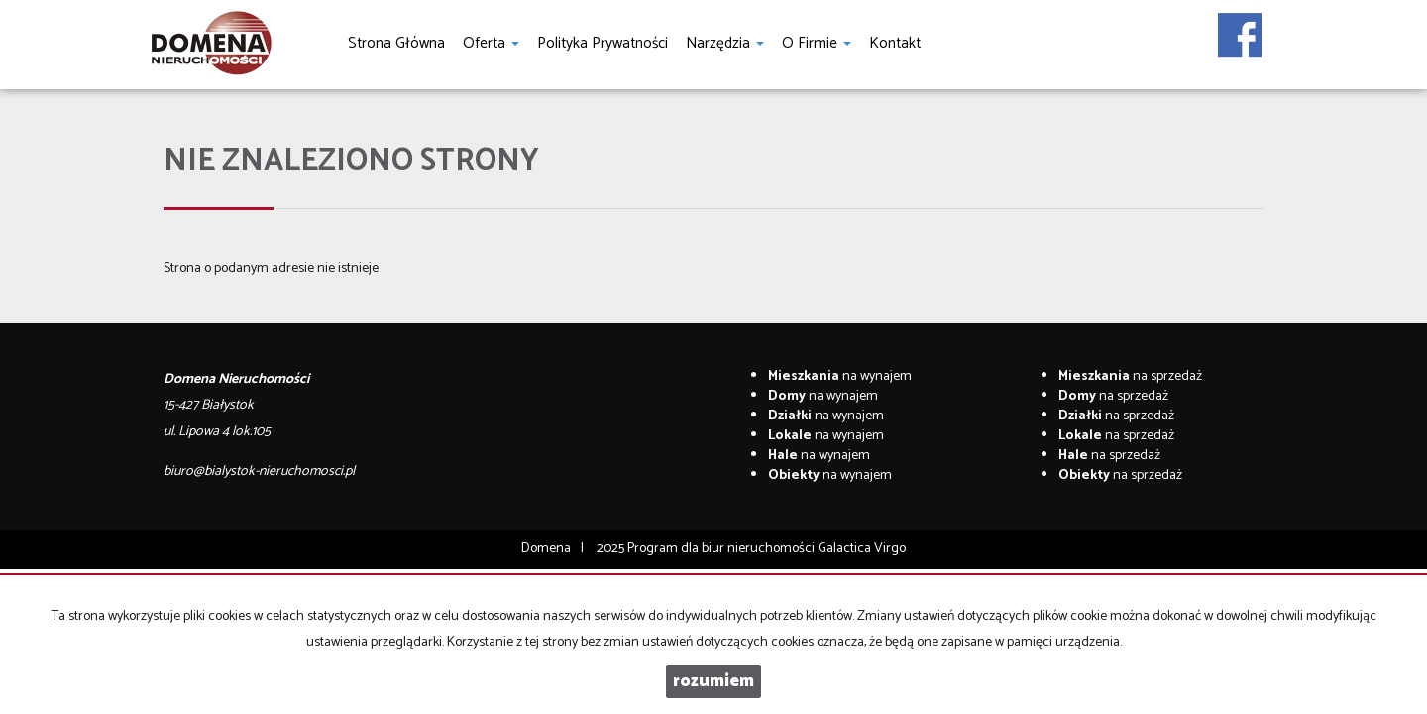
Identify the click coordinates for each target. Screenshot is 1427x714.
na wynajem (840, 376)
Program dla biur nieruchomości (722, 548)
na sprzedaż (1130, 376)
